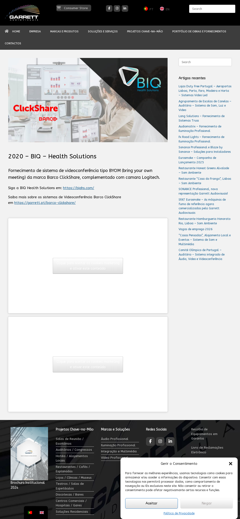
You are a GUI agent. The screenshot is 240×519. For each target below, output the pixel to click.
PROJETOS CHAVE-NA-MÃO (145, 31)
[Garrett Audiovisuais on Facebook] (109, 8)
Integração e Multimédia (119, 451)
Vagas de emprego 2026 (196, 229)
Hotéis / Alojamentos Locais (72, 458)
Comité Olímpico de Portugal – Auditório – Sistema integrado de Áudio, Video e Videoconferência (202, 254)
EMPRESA (35, 31)
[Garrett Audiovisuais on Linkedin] (125, 8)
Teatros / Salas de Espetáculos (70, 486)
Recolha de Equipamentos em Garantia (204, 433)
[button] (230, 463)
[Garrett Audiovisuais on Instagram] (117, 8)
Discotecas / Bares (70, 494)
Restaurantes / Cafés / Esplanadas (73, 469)
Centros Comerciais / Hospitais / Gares (71, 503)
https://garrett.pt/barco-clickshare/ (45, 203)
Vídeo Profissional (114, 457)
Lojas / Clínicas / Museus (74, 477)
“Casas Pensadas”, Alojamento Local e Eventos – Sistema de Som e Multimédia (205, 239)
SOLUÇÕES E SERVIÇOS (103, 31)
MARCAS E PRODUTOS (64, 31)
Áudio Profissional (114, 439)
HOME (12, 31)
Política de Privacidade (179, 513)
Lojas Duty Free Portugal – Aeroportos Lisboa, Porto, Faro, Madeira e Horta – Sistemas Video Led (205, 90)
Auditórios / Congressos (74, 449)
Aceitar (152, 503)
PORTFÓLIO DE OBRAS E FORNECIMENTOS (199, 31)
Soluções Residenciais (72, 511)
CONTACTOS (13, 43)
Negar (207, 503)
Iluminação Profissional (118, 445)
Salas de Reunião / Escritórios (70, 441)
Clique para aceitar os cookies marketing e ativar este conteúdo (88, 266)
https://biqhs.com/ (78, 188)
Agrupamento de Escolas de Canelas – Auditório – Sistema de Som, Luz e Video (205, 105)
